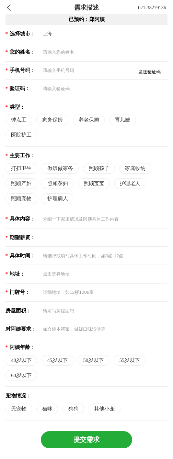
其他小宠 (104, 409)
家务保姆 (52, 119)
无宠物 (18, 409)
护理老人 (130, 183)
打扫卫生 (21, 168)
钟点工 (18, 119)
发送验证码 (149, 71)
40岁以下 (21, 360)
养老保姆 (89, 119)
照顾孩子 (99, 168)
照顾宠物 (21, 198)
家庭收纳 (135, 168)
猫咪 (47, 409)
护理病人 (57, 198)
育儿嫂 (122, 119)
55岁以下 (129, 360)
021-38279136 (152, 7)
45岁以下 (57, 360)
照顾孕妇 (57, 183)
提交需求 (86, 439)
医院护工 (21, 135)
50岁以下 (93, 360)
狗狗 (73, 409)
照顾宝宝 (94, 183)
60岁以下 (21, 375)
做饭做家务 (60, 168)
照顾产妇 (21, 183)
